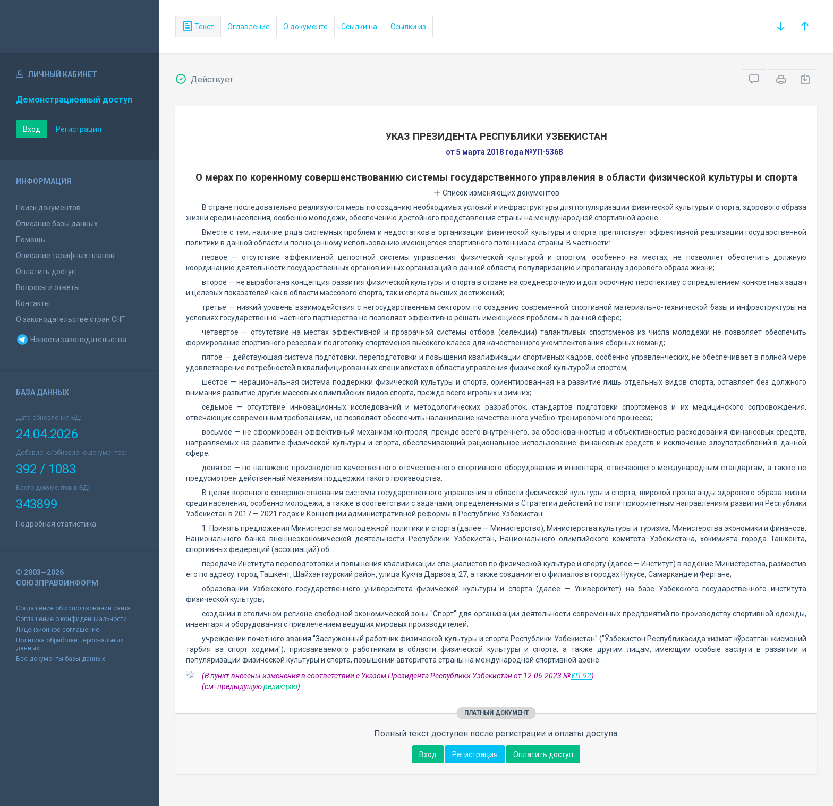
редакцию (281, 686)
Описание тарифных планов (65, 255)
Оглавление (248, 26)
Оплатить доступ (46, 271)
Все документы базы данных (60, 659)
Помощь (30, 239)
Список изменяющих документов (496, 193)
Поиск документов (48, 207)
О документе (305, 26)
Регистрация (78, 129)
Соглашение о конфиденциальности (71, 619)
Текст (198, 26)
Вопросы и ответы (48, 287)
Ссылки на (359, 26)
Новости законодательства (71, 339)
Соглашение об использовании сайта (73, 608)
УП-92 (581, 676)
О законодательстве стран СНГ (70, 319)
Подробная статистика (56, 524)
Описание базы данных (57, 223)
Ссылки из (408, 26)
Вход (31, 129)
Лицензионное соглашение (57, 629)
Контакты (33, 303)
